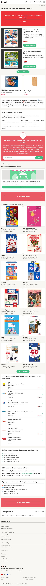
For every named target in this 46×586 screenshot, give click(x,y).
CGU (2, 579)
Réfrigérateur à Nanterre (9, 459)
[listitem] (12, 85)
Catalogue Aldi (4, 550)
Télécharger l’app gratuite (7, 528)
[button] (23, 38)
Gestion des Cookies (28, 579)
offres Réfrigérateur (27, 473)
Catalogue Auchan (5, 545)
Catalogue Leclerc (5, 537)
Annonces (42, 5)
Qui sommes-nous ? (6, 524)
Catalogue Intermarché (6, 548)
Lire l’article (23, 187)
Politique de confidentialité (29, 577)
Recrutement (4, 561)
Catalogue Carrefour (6, 539)
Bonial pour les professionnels (8, 558)
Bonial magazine (5, 526)
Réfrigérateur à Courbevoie (10, 461)
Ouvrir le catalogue (30, 45)
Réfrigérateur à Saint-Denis (10, 457)
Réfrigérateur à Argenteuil (10, 455)
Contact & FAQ (4, 556)
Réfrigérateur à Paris (8, 454)
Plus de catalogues (23, 72)
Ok (39, 157)
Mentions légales (5, 577)
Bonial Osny (5, 515)
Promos (12, 515)
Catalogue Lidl (4, 535)
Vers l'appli (23, 21)
